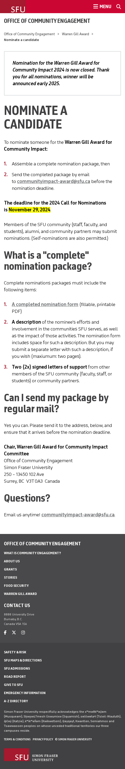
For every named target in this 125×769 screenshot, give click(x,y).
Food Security (16, 585)
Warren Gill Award (75, 34)
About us (12, 561)
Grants (10, 569)
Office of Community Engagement (47, 20)
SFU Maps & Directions (23, 660)
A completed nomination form (45, 304)
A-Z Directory (16, 701)
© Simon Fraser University (73, 739)
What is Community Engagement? (32, 553)
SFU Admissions (17, 668)
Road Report (15, 676)
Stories (10, 577)
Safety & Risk (15, 652)
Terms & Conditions (17, 739)
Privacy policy (43, 739)
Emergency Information (25, 693)
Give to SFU (13, 685)
